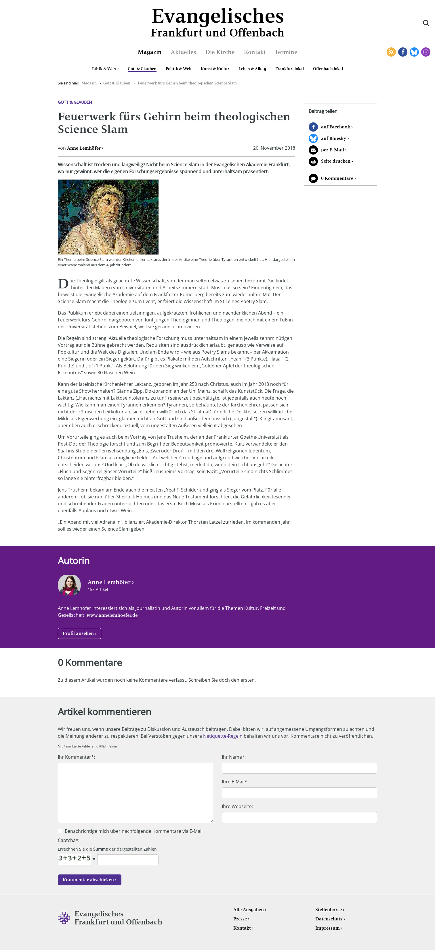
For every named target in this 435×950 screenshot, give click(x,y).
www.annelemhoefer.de (112, 615)
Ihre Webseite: (237, 806)
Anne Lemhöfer (84, 148)
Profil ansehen (78, 633)
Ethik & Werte (105, 68)
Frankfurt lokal (289, 68)
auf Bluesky (333, 138)
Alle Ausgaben (248, 909)
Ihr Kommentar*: (76, 757)
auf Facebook (335, 127)
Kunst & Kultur (215, 68)
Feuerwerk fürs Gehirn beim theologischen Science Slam (187, 83)
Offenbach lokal (328, 68)
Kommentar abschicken (88, 879)
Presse (240, 919)
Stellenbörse (328, 909)
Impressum (327, 928)
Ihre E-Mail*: (235, 782)
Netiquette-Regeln (223, 736)
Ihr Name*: (234, 757)
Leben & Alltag (252, 68)
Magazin (150, 52)
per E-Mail (332, 150)
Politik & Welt (179, 68)
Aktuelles (183, 52)
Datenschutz (329, 919)
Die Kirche (220, 52)
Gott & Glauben (142, 68)
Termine (286, 52)
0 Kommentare (337, 178)
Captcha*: (68, 840)
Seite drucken (335, 161)
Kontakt (255, 52)
